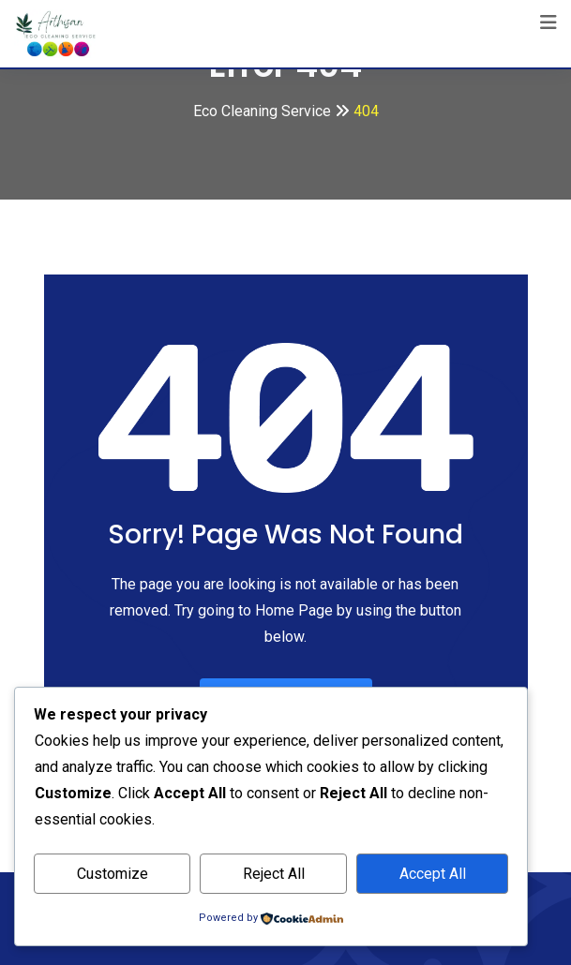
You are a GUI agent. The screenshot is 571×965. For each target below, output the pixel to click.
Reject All (274, 874)
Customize (112, 874)
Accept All (432, 874)
